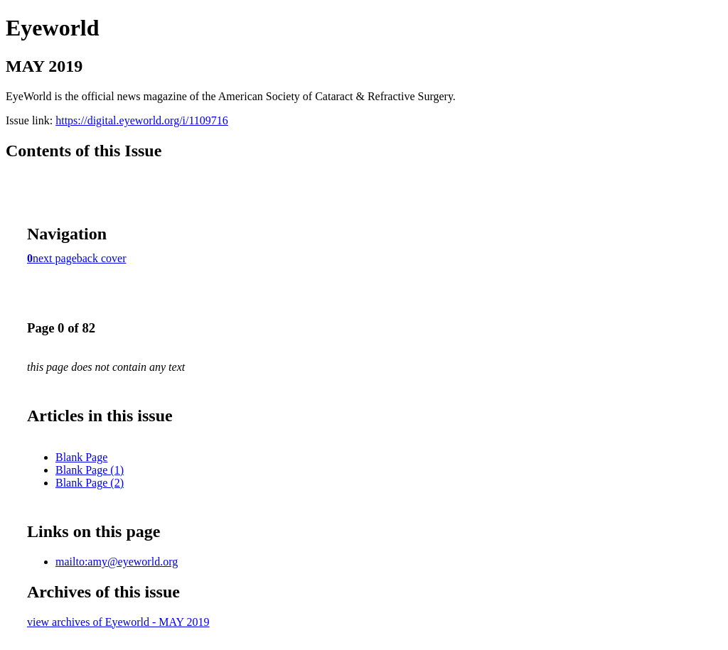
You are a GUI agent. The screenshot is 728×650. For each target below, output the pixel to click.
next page (55, 258)
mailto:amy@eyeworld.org (116, 562)
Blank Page (81, 457)
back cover (102, 258)
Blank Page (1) (89, 470)
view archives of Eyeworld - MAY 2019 (118, 622)
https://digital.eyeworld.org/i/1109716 (141, 120)
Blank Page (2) (89, 483)
